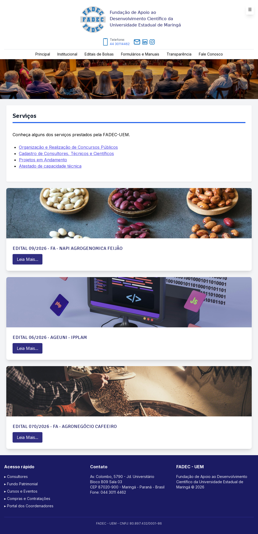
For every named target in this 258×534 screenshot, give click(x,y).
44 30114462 (120, 44)
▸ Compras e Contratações (27, 498)
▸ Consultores (16, 476)
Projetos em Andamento (43, 159)
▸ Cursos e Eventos (20, 491)
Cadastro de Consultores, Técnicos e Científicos (66, 153)
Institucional (67, 54)
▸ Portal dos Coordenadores (28, 506)
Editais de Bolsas (99, 54)
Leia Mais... (27, 259)
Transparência (179, 54)
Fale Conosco (211, 54)
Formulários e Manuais (140, 54)
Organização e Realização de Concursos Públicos (68, 147)
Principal (42, 54)
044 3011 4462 (113, 492)
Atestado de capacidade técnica (50, 166)
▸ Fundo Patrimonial (21, 484)
